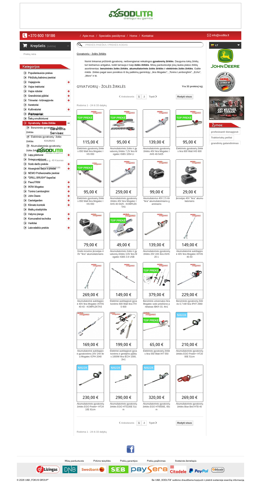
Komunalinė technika (39, 247)
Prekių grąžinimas (156, 461)
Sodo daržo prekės (37, 192)
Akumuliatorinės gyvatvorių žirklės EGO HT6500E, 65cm (156, 406)
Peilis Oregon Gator (222, 211)
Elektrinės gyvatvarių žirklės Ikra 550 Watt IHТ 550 (156, 352)
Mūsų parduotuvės (74, 461)
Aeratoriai (32, 133)
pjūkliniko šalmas (221, 217)
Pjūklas (215, 200)
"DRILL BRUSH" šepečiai (41, 206)
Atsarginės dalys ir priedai (41, 196)
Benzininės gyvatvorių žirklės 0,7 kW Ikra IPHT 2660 (189, 302)
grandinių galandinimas (225, 143)
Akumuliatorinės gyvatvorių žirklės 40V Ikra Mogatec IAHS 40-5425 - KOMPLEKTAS (123, 202)
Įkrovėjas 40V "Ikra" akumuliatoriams (189, 199)
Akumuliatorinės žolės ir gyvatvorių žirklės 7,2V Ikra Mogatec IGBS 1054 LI (123, 151)
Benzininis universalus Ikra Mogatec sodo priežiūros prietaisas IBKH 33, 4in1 (156, 304)
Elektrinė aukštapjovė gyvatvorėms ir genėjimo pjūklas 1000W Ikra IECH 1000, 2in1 (123, 355)
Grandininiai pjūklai (37, 124)
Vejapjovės (33, 110)
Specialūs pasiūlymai (112, 35)
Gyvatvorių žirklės (221, 234)
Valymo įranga (35, 242)
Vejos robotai (34, 119)
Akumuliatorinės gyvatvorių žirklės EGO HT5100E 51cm (123, 406)
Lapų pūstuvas (219, 149)
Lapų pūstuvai (35, 183)
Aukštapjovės (35, 142)
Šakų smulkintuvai (37, 146)
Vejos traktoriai (35, 115)
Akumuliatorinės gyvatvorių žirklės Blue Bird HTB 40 (189, 405)
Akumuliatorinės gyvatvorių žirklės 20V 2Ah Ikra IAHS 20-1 (156, 254)
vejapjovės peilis (221, 222)
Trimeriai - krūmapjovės (40, 128)
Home (133, 35)
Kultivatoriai (34, 137)
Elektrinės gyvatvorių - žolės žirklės (44, 167)
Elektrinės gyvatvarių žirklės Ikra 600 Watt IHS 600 (189, 150)
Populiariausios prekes (40, 101)
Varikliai (32, 251)
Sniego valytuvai (36, 187)
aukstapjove (218, 240)
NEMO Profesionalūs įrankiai (43, 201)
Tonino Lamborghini (38, 219)
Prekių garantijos (129, 461)
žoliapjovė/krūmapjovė (224, 194)
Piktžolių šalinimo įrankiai (41, 105)
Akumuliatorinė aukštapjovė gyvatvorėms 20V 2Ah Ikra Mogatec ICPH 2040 (90, 354)
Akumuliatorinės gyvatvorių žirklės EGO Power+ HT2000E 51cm (189, 354)
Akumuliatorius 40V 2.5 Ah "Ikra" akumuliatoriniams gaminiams (156, 201)
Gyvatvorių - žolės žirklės (41, 151)
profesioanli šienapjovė (224, 131)
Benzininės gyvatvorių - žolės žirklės (44, 158)
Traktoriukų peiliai (221, 137)
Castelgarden (34, 228)
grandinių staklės (221, 205)
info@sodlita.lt (220, 35)
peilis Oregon (219, 177)
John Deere (33, 224)
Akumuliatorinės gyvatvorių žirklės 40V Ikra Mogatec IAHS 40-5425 (156, 151)
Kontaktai (147, 35)
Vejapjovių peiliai (221, 166)
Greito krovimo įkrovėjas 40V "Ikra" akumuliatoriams (90, 252)
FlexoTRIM (33, 210)
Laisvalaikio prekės (38, 256)
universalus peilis (221, 183)
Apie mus (88, 35)
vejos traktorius (220, 228)
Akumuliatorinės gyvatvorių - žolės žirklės (44, 176)
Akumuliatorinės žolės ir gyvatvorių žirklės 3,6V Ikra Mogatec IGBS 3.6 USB (123, 254)
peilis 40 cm (218, 160)
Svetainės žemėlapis (185, 461)
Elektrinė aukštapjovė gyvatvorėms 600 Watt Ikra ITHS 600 (123, 304)
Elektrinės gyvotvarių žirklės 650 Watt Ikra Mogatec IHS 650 (90, 201)
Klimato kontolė (36, 233)
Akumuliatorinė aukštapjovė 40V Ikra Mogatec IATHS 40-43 (189, 254)
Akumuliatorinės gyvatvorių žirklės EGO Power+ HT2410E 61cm (90, 406)
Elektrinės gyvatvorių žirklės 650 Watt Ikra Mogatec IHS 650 (90, 151)
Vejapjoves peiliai (221, 188)
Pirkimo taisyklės (102, 461)
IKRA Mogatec (35, 215)
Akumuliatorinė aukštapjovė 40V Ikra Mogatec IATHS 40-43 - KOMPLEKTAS (90, 304)
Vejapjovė (216, 154)
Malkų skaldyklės (37, 237)
